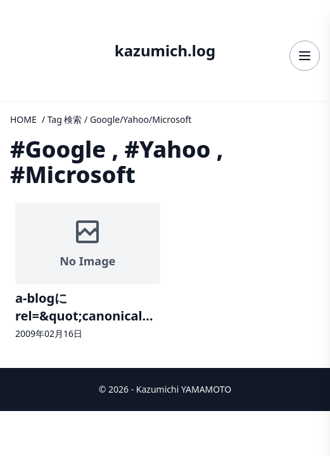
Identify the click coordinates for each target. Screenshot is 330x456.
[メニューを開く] (304, 56)
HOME (23, 119)
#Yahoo (167, 149)
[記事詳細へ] (87, 273)
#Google (58, 149)
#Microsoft (73, 174)
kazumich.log (165, 51)
